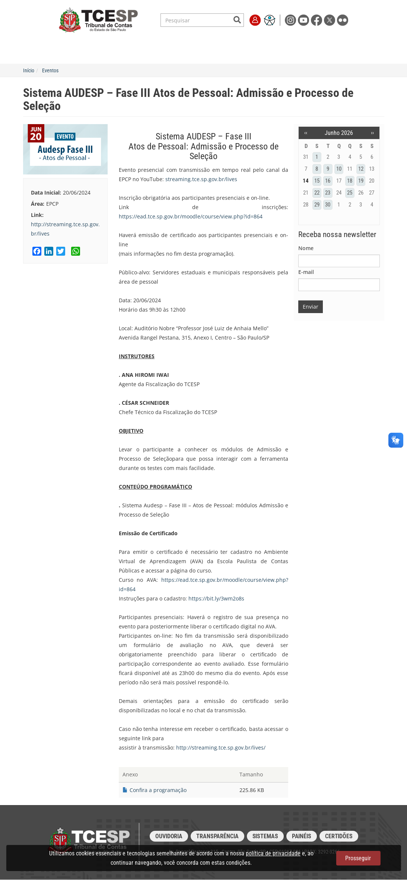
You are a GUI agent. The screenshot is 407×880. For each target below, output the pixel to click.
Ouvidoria (168, 836)
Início (28, 70)
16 (327, 180)
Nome (306, 248)
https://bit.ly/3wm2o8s (216, 598)
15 (316, 180)
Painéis (301, 836)
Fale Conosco (338, 42)
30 (327, 204)
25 (349, 192)
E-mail (306, 271)
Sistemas (265, 836)
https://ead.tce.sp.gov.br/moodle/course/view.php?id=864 (191, 216)
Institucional (64, 42)
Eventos (50, 70)
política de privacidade (273, 853)
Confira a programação (158, 790)
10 (338, 168)
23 (327, 192)
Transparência (265, 42)
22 (316, 192)
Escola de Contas (218, 42)
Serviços (100, 42)
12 (360, 168)
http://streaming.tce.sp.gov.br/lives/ (220, 747)
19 (360, 180)
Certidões (339, 836)
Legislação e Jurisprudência (154, 42)
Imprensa (303, 42)
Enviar (310, 306)
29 (316, 204)
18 (349, 180)
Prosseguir (358, 858)
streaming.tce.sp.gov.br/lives (201, 179)
